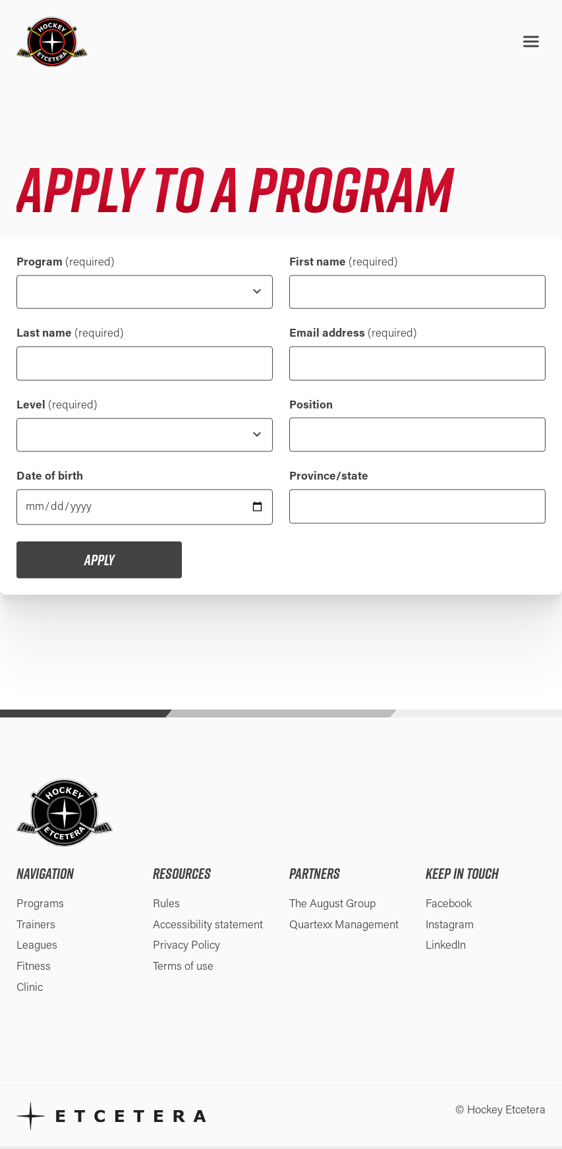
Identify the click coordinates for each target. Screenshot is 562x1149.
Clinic (29, 990)
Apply (99, 562)
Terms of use (183, 969)
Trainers (35, 927)
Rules (166, 906)
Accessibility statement (208, 927)
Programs (40, 906)
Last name (70, 334)
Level (57, 406)
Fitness (33, 969)
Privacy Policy (186, 948)
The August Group (332, 906)
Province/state (328, 478)
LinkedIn (446, 948)
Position (311, 406)
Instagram (450, 927)
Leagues (36, 948)
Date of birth (49, 478)
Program (65, 261)
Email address (353, 334)
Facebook (449, 906)
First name (343, 261)
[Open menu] (531, 41)
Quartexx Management (344, 927)
